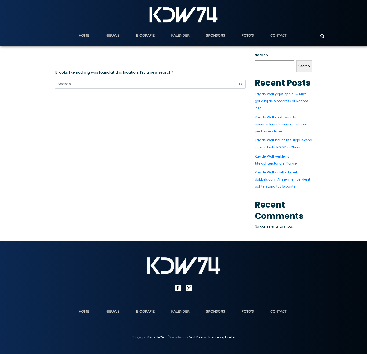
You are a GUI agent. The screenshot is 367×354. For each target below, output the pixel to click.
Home (84, 35)
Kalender (180, 35)
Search (261, 55)
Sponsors (215, 35)
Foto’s (248, 35)
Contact (278, 35)
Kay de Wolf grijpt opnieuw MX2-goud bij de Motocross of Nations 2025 (281, 101)
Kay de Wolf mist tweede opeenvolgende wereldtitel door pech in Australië (281, 124)
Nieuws (113, 35)
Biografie (145, 35)
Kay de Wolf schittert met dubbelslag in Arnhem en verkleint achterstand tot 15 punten (282, 179)
